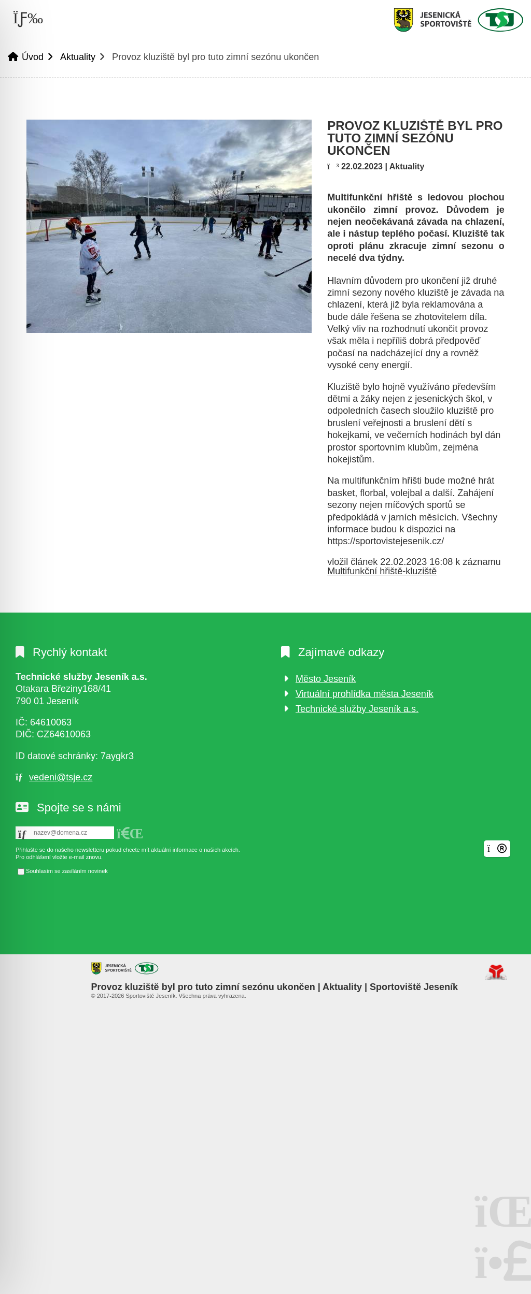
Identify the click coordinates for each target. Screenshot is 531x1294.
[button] (130, 833)
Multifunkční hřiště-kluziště (382, 571)
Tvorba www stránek (496, 972)
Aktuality (77, 57)
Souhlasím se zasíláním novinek (67, 871)
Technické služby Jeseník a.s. (357, 709)
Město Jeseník (326, 679)
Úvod (458, 20)
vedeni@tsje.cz (60, 777)
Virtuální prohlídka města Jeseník (365, 694)
